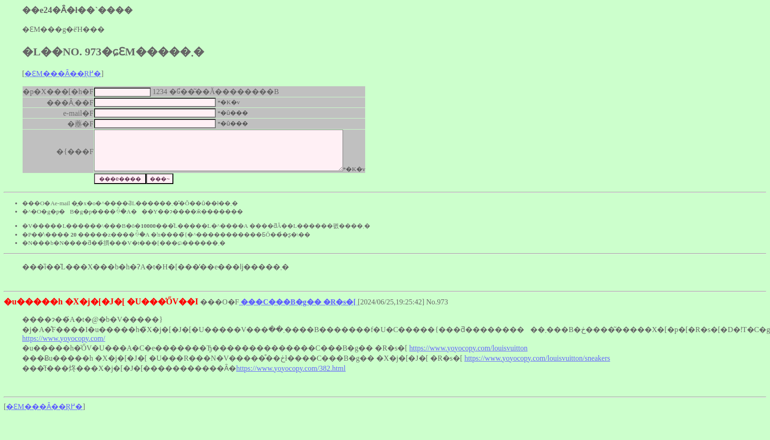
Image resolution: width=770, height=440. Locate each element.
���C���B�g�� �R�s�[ (298, 310)
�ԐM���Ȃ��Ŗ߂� (62, 73)
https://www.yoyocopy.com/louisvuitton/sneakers (537, 366)
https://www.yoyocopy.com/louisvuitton (468, 356)
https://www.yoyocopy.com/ (63, 347)
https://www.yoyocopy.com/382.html (290, 377)
